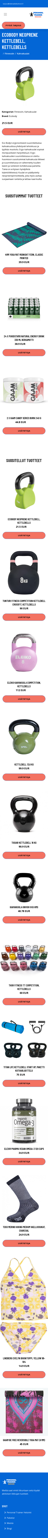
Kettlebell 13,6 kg (24, 764)
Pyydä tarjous (13, 25)
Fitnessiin (9, 53)
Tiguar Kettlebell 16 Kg (24, 842)
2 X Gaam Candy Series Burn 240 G (24, 418)
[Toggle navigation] (5, 14)
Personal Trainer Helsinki (19, 1512)
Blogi (9, 1528)
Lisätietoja (24, 131)
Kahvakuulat (23, 53)
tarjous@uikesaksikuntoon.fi (13, 4)
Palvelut (10, 1517)
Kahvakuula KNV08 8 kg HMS (24, 907)
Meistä (10, 1523)
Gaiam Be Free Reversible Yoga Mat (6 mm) (24, 1440)
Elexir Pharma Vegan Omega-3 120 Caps (24, 1148)
